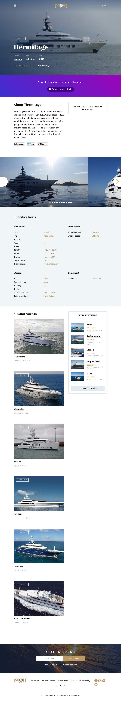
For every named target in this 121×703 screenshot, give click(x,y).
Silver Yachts (18, 518)
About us (44, 680)
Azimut (89, 330)
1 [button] (50, 202)
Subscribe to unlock (61, 89)
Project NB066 (93, 361)
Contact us (60, 685)
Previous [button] (4, 182)
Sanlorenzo (90, 356)
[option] (44, 182)
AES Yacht (90, 367)
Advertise (35, 680)
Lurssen (18, 58)
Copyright (73, 680)
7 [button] (64, 202)
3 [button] (54, 202)
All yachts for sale (88, 388)
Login (104, 6)
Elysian (17, 461)
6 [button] (62, 202)
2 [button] (52, 202)
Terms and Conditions (59, 680)
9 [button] (69, 202)
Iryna (89, 373)
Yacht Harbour (61, 6)
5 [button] (59, 202)
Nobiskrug (17, 413)
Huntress (18, 566)
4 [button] (57, 202)
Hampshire (19, 356)
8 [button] (66, 202)
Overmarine (91, 342)
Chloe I (90, 349)
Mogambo (19, 409)
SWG (89, 324)
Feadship (17, 361)
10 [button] (71, 202)
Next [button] (117, 182)
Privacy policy (84, 680)
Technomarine (94, 336)
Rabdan (17, 513)
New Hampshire (22, 618)
